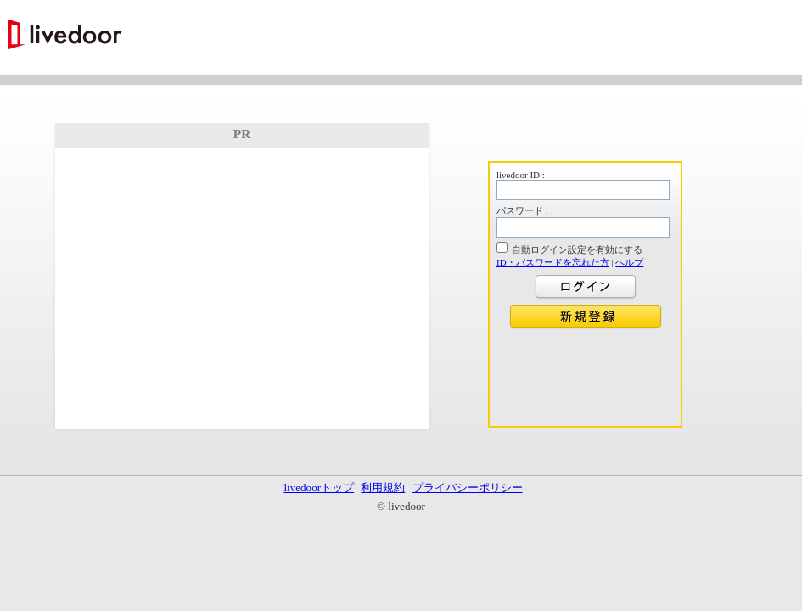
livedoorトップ (318, 487)
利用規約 (383, 487)
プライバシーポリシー (467, 487)
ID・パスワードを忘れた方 (552, 262)
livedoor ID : (520, 175)
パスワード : (522, 210)
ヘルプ (629, 262)
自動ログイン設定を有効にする (577, 249)
